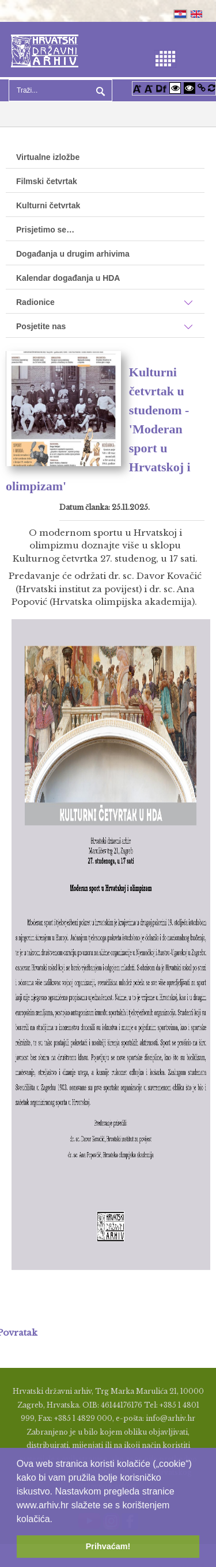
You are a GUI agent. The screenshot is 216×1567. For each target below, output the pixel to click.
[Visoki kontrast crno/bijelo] (189, 88)
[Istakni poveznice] (202, 88)
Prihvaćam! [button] (108, 1546)
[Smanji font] (148, 88)
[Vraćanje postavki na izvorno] (211, 88)
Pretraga (99, 90)
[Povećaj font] (137, 88)
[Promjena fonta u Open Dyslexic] (161, 88)
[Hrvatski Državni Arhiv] (45, 50)
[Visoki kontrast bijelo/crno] (175, 88)
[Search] (60, 90)
